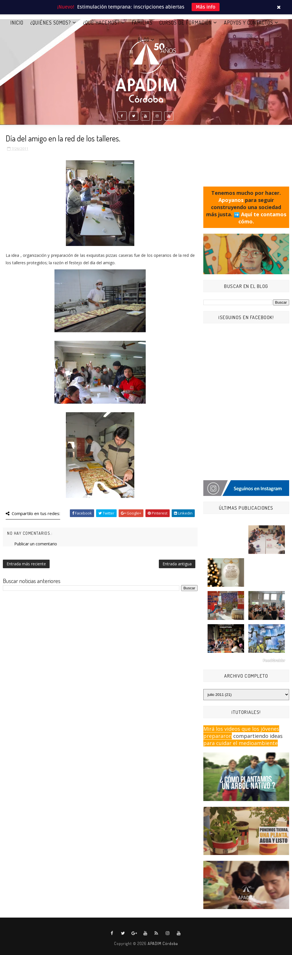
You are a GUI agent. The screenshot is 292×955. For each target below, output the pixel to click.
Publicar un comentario (35, 543)
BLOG (143, 40)
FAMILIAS (142, 22)
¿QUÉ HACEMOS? (101, 22)
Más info (206, 7)
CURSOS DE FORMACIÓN (185, 22)
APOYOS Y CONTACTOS (248, 22)
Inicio (16, 22)
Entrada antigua (177, 563)
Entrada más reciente (26, 563)
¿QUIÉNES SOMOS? (50, 22)
